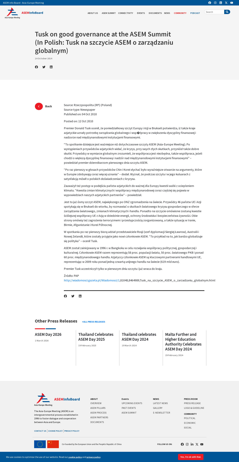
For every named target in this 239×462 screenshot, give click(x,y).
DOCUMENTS (155, 13)
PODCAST (196, 13)
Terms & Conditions (190, 455)
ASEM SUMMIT (109, 13)
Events (125, 398)
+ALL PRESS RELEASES (93, 321)
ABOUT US (93, 13)
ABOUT (94, 398)
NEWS (167, 13)
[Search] (227, 12)
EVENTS (141, 13)
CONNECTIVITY (126, 13)
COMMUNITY (181, 13)
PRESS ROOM (191, 398)
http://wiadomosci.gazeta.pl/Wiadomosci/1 (92, 280)
